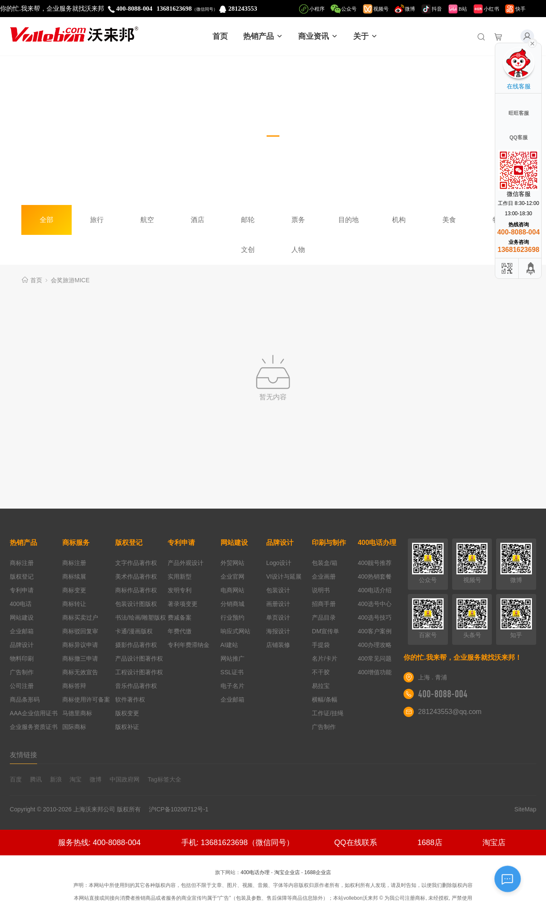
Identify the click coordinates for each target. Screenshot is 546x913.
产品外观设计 (185, 562)
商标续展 (74, 576)
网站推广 (232, 658)
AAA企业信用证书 (34, 713)
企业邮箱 (22, 631)
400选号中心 (375, 603)
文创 (248, 249)
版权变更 (127, 713)
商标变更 (74, 590)
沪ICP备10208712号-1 (182, 809)
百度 (16, 779)
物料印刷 (22, 658)
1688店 (429, 842)
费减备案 (180, 617)
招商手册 (324, 603)
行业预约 (232, 617)
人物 (298, 249)
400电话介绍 (375, 590)
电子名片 (232, 685)
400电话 (21, 603)
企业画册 (324, 576)
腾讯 (36, 779)
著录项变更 (182, 603)
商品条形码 (25, 699)
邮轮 (248, 219)
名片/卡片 (324, 658)
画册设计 (278, 603)
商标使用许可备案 (86, 699)
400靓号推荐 (375, 562)
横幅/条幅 (324, 699)
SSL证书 (232, 672)
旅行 (97, 219)
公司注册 (22, 685)
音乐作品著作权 (136, 685)
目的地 (348, 219)
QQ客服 (518, 137)
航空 (147, 219)
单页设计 (278, 617)
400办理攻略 (375, 644)
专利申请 (22, 590)
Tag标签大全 (164, 779)
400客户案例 (375, 631)
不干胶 (321, 672)
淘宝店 (493, 842)
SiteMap (525, 809)
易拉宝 (321, 685)
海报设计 (278, 631)
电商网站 (232, 590)
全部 (46, 219)
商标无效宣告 (80, 672)
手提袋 (321, 644)
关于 (365, 36)
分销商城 (232, 603)
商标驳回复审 (80, 631)
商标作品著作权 (136, 590)
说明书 (321, 590)
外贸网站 (232, 562)
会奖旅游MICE (70, 280)
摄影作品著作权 (136, 644)
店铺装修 (278, 644)
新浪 (56, 779)
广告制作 (22, 672)
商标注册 (22, 562)
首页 (220, 36)
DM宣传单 (325, 631)
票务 (298, 219)
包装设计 (278, 590)
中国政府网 (124, 779)
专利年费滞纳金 (188, 644)
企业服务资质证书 (34, 726)
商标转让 (74, 603)
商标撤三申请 (80, 658)
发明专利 (180, 590)
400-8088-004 (443, 693)
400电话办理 (377, 542)
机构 (399, 219)
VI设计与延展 (284, 576)
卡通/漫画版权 (134, 631)
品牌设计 (22, 644)
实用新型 (180, 576)
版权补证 (127, 726)
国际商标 (74, 726)
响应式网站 (235, 631)
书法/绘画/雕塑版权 (140, 617)
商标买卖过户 (80, 617)
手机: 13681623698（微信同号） (237, 842)
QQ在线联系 (355, 842)
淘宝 (75, 779)
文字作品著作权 (136, 562)
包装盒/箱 (324, 562)
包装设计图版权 (136, 603)
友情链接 (23, 754)
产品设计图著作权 (139, 658)
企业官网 (232, 576)
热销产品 (263, 36)
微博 (96, 779)
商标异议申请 (80, 644)
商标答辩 (74, 685)
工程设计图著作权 (139, 672)
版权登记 (22, 576)
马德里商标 (77, 713)
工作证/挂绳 (327, 713)
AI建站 (229, 644)
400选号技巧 (375, 617)
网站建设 (22, 617)
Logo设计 (278, 562)
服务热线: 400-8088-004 (99, 842)
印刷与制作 (329, 542)
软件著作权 (130, 699)
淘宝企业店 (287, 872)
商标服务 (76, 542)
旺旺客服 (518, 113)
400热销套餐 (375, 576)
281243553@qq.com (450, 711)
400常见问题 (375, 658)
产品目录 (324, 617)
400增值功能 (375, 672)
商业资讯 (318, 36)
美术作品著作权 (136, 576)
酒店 (197, 219)
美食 (449, 219)
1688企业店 (317, 872)
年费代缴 (180, 631)
